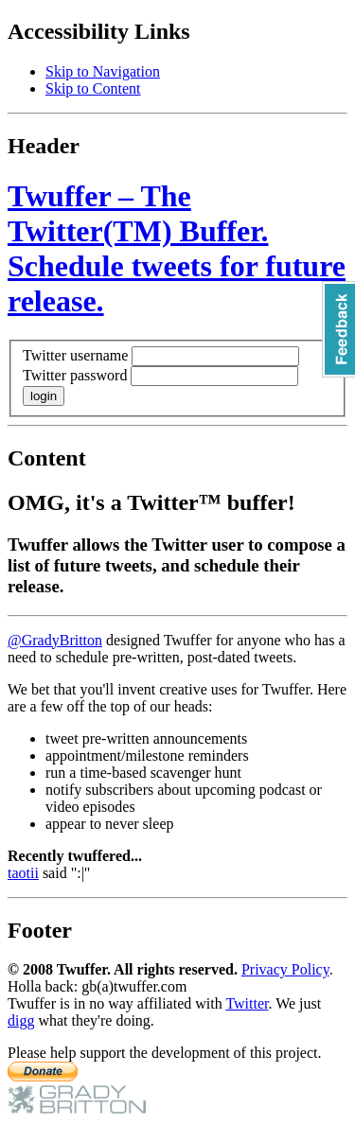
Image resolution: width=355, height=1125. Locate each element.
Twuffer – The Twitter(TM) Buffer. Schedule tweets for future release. (177, 248)
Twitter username (75, 355)
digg (21, 1020)
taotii (23, 873)
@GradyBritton (55, 640)
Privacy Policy (285, 969)
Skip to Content (92, 88)
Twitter (246, 1003)
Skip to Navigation (102, 71)
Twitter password (75, 375)
